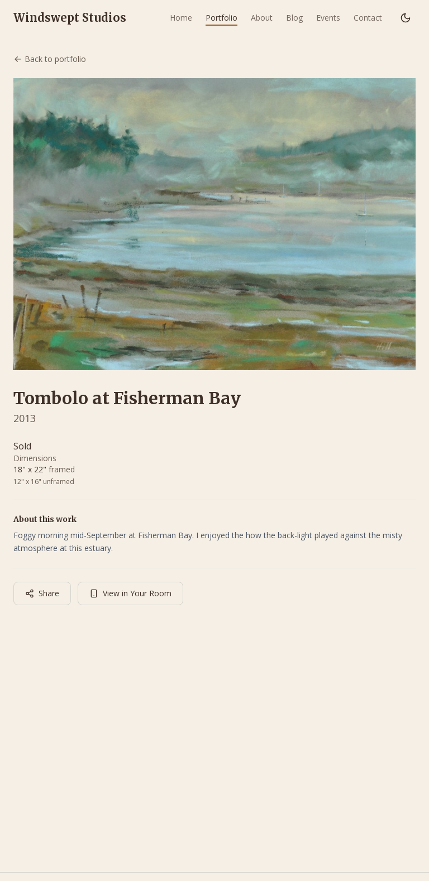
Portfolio (221, 17)
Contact (368, 17)
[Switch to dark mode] (405, 18)
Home (181, 17)
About (262, 17)
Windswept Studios (69, 18)
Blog (294, 17)
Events (328, 17)
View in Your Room (130, 593)
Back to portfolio (49, 59)
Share (42, 593)
